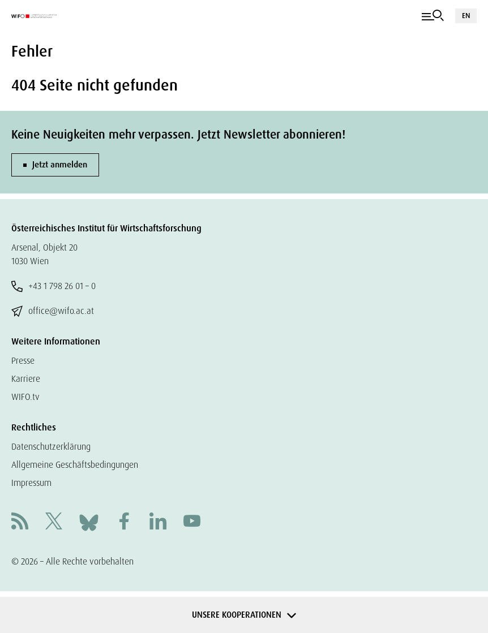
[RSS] (19, 522)
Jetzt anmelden (59, 164)
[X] (53, 522)
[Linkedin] (157, 522)
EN (466, 15)
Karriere (25, 379)
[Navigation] (433, 16)
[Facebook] (123, 522)
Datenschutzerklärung (51, 447)
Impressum (31, 483)
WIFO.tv (25, 397)
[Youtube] (191, 522)
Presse (23, 361)
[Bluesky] (89, 522)
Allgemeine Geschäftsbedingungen (74, 465)
